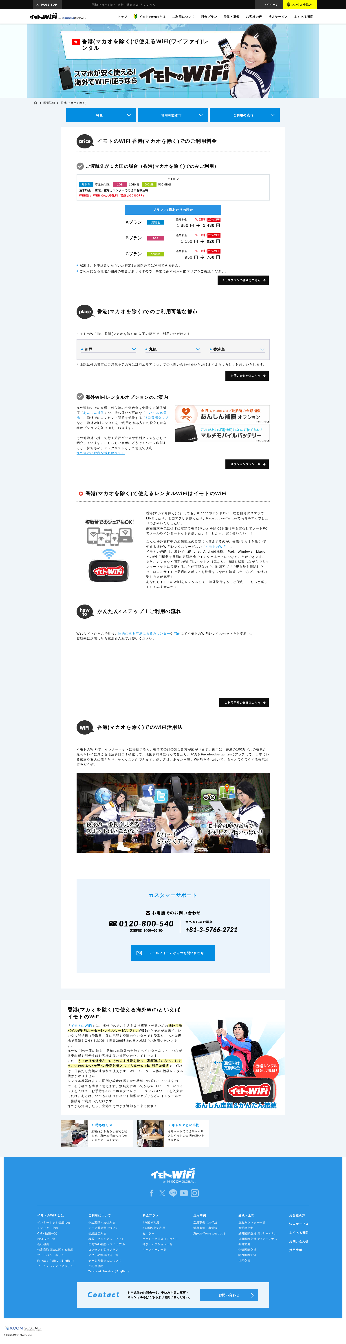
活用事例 (199, 1215)
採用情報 (295, 1250)
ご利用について (99, 1215)
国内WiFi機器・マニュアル (106, 1244)
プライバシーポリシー (52, 1255)
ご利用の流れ (243, 115)
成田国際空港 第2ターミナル (258, 1238)
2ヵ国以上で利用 (154, 1227)
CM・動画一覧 (47, 1233)
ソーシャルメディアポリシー (56, 1266)
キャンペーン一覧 (155, 1249)
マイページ (271, 4)
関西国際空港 (247, 1255)
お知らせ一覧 (46, 1238)
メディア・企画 (47, 1227)
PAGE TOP (49, 4)
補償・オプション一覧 (158, 1244)
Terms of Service (109, 1271)
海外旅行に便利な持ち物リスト (101, 453)
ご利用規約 (96, 1266)
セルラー (149, 1233)
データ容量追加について (104, 1260)
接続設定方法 (97, 1233)
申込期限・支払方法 (102, 1222)
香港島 (237, 349)
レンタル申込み (301, 4)
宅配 (177, 633)
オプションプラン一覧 (246, 464)
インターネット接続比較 (53, 1222)
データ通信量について (103, 1227)
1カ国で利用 (151, 1222)
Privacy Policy (56, 1260)
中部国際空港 (247, 1249)
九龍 (172, 349)
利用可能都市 (171, 115)
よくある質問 (299, 1232)
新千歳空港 (245, 1227)
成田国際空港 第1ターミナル (258, 1233)
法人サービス (299, 1224)
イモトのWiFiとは (50, 1215)
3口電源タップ (157, 417)
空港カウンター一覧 (252, 1222)
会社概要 (43, 1244)
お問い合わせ (299, 1241)
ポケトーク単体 (162, 1238)
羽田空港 (244, 1244)
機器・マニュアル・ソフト (106, 1238)
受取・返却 (246, 1215)
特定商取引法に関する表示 (55, 1249)
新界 (108, 349)
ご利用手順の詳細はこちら (243, 702)
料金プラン (151, 1215)
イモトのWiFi (216, 546)
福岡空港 (244, 1260)
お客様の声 (297, 1215)
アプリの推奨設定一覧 (103, 1255)
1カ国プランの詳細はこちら (242, 280)
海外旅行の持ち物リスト (209, 1233)
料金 (99, 115)
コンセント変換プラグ (103, 1249)
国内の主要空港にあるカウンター (144, 633)
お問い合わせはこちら (246, 375)
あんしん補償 (93, 413)
